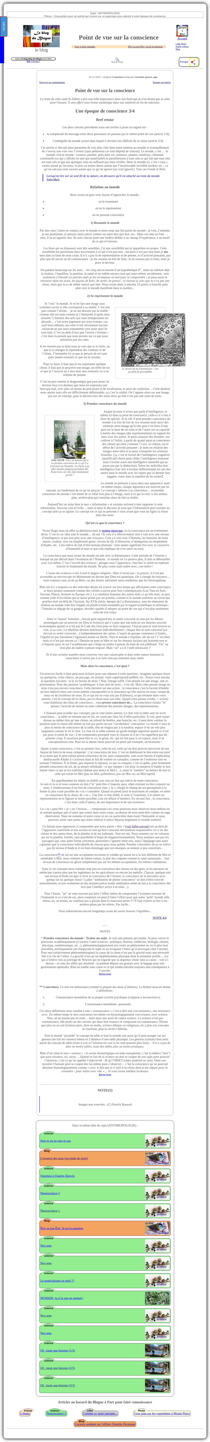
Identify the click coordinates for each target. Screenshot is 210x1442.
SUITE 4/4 (160, 917)
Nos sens (46, 1245)
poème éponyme (112, 530)
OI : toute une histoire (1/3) (57, 1350)
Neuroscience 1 (50, 1210)
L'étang (25, 1413)
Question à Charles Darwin (57, 1176)
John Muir (53, 179)
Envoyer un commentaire (52, 82)
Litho (178, 44)
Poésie (178, 46)
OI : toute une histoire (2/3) (57, 1368)
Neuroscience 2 (50, 1193)
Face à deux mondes (85, 46)
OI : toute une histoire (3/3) (57, 1385)
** (59, 854)
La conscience (48, 854)
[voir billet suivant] (137, 826)
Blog (178, 49)
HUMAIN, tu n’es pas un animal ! (62, 1298)
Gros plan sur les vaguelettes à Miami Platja (162, 1413)
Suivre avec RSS (33, 59)
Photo (183, 44)
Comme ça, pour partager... (100, 1413)
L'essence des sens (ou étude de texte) (64, 1158)
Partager (189, 61)
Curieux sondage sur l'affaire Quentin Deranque (105, 1424)
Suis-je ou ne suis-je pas (55, 1140)
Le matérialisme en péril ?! (57, 1280)
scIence (185, 46)
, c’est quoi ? (33, 61)
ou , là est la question (145, 46)
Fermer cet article (162, 82)
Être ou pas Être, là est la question (61, 1228)
